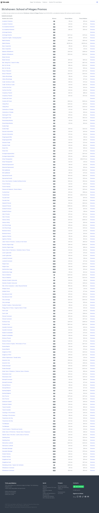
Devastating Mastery (7, 120)
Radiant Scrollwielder (7, 332)
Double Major (5, 126)
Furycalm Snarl (5, 197)
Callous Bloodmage (7, 76)
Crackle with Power (7, 98)
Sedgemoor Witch (6, 352)
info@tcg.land (76, 490)
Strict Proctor (5, 396)
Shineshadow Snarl (6, 374)
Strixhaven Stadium (7, 401)
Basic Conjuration (6, 46)
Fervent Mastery (6, 183)
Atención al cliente (47, 490)
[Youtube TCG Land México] (85, 497)
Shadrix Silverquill (6, 365)
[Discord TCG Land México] (88, 497)
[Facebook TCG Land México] (80, 497)
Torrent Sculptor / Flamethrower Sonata (12, 429)
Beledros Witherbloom (7, 51)
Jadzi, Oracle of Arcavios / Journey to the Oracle (14, 241)
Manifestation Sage (7, 269)
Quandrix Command (7, 327)
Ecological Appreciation (8, 153)
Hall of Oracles (6, 214)
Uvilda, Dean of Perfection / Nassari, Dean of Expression (16, 431)
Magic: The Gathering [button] (35, 2)
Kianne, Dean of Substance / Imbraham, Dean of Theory (16, 250)
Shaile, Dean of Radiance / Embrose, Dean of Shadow (15, 371)
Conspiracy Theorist (7, 92)
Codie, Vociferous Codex (8, 84)
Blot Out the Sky (6, 65)
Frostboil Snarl (5, 192)
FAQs (44, 491)
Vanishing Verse (6, 437)
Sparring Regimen (6, 390)
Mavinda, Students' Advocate (9, 280)
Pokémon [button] (44, 2)
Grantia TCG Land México (55, 2)
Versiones (92, 21)
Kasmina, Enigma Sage (7, 244)
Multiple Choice (6, 288)
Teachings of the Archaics (8, 412)
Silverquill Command (7, 379)
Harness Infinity (6, 219)
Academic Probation (7, 21)
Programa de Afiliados (48, 496)
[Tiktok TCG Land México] (83, 497)
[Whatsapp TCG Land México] (78, 486)
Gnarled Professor (6, 208)
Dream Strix (5, 148)
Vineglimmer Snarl (6, 459)
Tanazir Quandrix (6, 407)
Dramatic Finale (6, 142)
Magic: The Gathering (63, 487)
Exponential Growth (7, 175)
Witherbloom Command (8, 467)
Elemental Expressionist (8, 164)
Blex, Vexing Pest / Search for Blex (10, 62)
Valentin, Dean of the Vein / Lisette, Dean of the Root (15, 434)
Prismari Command (7, 316)
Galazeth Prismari (6, 203)
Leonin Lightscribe (6, 252)
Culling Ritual (5, 106)
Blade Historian (6, 57)
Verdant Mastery (6, 454)
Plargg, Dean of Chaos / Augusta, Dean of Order (14, 307)
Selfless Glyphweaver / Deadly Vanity (11, 357)
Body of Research (6, 70)
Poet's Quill (5, 310)
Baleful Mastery (6, 40)
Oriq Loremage (6, 299)
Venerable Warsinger (7, 448)
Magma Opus (5, 263)
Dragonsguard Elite (7, 137)
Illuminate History (6, 230)
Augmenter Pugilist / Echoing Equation (11, 37)
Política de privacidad (10, 491)
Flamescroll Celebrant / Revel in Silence (12, 189)
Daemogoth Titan (6, 115)
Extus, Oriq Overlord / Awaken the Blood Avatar (14, 181)
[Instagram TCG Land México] (78, 497)
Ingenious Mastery (6, 236)
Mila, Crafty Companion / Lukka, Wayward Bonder (14, 285)
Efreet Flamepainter (7, 159)
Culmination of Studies (7, 109)
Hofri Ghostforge (6, 225)
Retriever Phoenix (6, 338)
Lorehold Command (7, 258)
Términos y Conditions (10, 493)
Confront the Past (6, 87)
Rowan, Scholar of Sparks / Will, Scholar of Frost (14, 343)
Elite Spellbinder (6, 170)
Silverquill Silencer (6, 385)
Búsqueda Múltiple (62, 486)
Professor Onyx (6, 321)
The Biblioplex (5, 423)
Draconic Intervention (7, 131)
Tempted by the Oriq (7, 418)
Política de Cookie (9, 494)
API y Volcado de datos (49, 497)
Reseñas (45, 486)
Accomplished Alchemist (8, 26)
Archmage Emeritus (7, 32)
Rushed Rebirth (6, 346)
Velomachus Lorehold (7, 445)
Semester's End (6, 360)
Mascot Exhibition (6, 274)
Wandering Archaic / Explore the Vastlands (12, 465)
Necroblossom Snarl (7, 294)
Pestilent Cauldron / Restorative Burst (11, 305)
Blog (74, 497)
